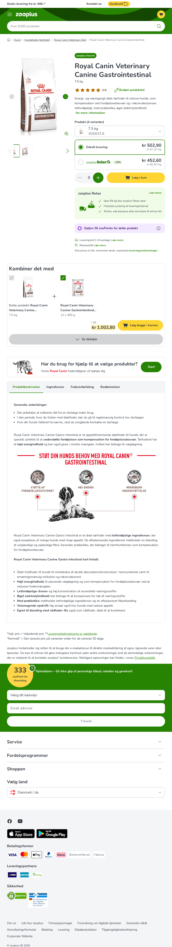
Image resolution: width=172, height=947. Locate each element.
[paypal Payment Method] (49, 855)
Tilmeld (86, 721)
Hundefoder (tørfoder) (37, 40)
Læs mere (155, 193)
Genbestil (119, 4)
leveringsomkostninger (143, 250)
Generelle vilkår (136, 923)
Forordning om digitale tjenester (99, 923)
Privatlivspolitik (144, 658)
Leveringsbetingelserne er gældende (72, 634)
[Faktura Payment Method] (99, 854)
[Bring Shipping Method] (36, 875)
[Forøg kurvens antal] (98, 177)
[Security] (17, 896)
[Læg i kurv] (136, 177)
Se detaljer (86, 339)
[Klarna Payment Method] (61, 855)
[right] (65, 96)
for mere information (90, 113)
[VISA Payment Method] (12, 855)
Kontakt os (94, 4)
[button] (85, 55)
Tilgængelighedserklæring (119, 930)
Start (151, 367)
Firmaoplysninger (60, 923)
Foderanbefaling (82, 387)
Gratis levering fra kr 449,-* (26, 4)
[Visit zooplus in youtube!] (20, 821)
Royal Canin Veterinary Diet (70, 40)
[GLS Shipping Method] (12, 875)
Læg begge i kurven (143, 326)
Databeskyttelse (85, 930)
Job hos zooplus (32, 923)
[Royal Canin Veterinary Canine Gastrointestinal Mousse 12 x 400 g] (79, 287)
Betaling (47, 930)
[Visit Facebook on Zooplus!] (9, 821)
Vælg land (17, 782)
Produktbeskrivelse (26, 387)
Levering (63, 930)
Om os (11, 923)
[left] (11, 96)
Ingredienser (55, 387)
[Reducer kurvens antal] (80, 177)
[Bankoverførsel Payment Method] (79, 854)
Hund (17, 40)
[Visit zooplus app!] (21, 837)
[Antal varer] (89, 177)
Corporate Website (20, 936)
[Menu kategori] (9, 14)
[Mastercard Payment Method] (24, 855)
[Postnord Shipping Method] (24, 875)
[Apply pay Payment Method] (36, 855)
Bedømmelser (110, 387)
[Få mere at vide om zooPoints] (158, 228)
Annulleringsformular (21, 930)
